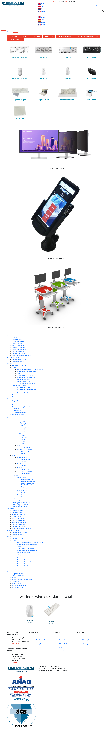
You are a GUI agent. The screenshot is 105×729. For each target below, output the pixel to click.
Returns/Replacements (19, 413)
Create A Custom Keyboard (20, 359)
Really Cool (24, 424)
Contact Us (15, 409)
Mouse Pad (24, 497)
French (41, 11)
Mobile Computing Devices (20, 505)
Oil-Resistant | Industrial (24, 449)
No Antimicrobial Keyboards (25, 375)
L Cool (23, 442)
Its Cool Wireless (26, 447)
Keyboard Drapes (22, 477)
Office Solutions (17, 344)
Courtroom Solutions (18, 351)
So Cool (23, 453)
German (42, 6)
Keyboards (15, 420)
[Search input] (91, 11)
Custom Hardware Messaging (21, 507)
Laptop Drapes (21, 487)
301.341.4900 (16, 644)
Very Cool (24, 438)
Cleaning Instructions (18, 403)
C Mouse (23, 465)
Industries (10, 336)
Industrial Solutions (18, 346)
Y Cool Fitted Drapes (27, 479)
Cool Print (15, 499)
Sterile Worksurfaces (23, 491)
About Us (10, 363)
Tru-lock (19, 373)
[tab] (13, 36)
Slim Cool (24, 430)
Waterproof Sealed (22, 422)
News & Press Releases (19, 385)
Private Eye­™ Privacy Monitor (21, 503)
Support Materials (17, 401)
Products (10, 418)
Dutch (41, 9)
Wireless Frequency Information (22, 407)
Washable (20, 434)
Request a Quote (17, 411)
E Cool (23, 426)
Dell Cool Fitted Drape (28, 485)
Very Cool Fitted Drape (28, 481)
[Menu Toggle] (3, 30)
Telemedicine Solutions (19, 353)
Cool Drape (24, 493)
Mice (13, 455)
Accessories (15, 475)
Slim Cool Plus (25, 432)
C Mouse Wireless (26, 469)
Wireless (14, 405)
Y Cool (23, 436)
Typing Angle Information (24, 379)
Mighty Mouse (25, 459)
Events (14, 395)
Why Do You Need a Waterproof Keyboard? (30, 369)
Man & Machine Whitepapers (25, 391)
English (42, 4)
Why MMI (15, 367)
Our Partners (16, 397)
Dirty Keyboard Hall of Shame (26, 383)
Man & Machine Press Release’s (26, 389)
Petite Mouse (25, 461)
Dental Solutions (17, 340)
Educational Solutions (18, 342)
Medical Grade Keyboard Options (27, 377)
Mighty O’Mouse (26, 473)
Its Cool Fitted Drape (27, 483)
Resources (10, 399)
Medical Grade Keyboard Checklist (27, 371)
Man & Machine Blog (23, 393)
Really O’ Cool (25, 451)
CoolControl (20, 501)
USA (35, 2)
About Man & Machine (19, 365)
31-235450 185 (16, 662)
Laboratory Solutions (18, 348)
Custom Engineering (13, 357)
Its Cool (23, 440)
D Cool (23, 443)
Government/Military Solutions (21, 355)
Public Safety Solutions (19, 349)
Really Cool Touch (26, 428)
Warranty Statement (18, 415)
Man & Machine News (23, 387)
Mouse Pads (20, 495)
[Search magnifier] (103, 11)
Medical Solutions (17, 338)
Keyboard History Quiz (23, 381)
